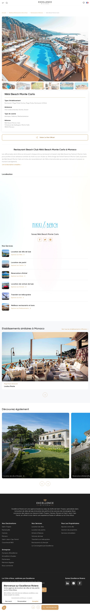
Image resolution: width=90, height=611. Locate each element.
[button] (5, 49)
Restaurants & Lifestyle (40, 542)
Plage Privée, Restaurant (11, 383)
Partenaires (6, 559)
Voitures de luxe (37, 536)
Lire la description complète (11, 164)
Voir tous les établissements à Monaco (74, 329)
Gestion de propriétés (69, 530)
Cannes (4, 533)
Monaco (5, 536)
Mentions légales (8, 562)
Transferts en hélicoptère (41, 539)
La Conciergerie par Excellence (42, 546)
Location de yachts (38, 530)
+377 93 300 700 (50, 607)
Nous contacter (7, 566)
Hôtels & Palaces (37, 533)
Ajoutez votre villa (67, 527)
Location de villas (38, 527)
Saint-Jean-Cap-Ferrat (10, 539)
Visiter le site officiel (45, 137)
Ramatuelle (6, 530)
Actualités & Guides (9, 556)
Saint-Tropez (6, 527)
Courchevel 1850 (8, 542)
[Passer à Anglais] (87, 2)
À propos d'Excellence (9, 553)
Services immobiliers (68, 533)
